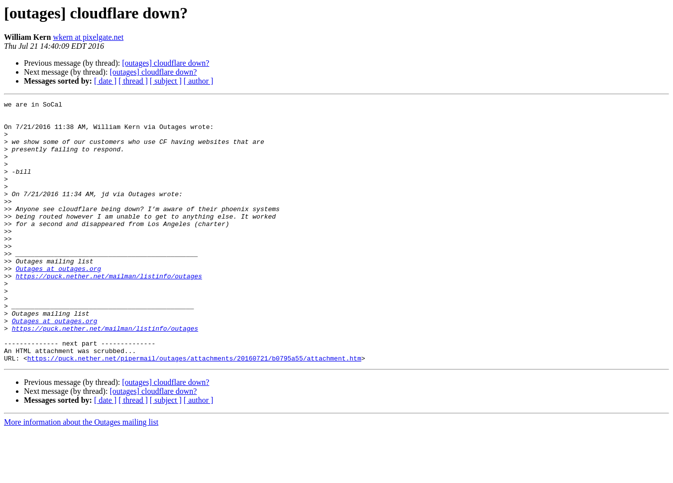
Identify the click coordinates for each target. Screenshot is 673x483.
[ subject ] (166, 81)
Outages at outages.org (58, 302)
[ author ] (199, 81)
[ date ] (105, 81)
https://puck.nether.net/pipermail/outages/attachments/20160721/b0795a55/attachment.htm (194, 410)
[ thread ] (133, 81)
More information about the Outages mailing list (81, 474)
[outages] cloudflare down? (165, 63)
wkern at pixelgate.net (88, 37)
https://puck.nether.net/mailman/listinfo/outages (108, 311)
